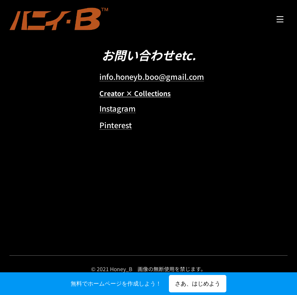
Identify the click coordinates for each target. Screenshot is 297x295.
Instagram (117, 108)
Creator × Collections (135, 93)
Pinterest (115, 125)
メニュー (280, 19)
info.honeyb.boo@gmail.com (151, 76)
